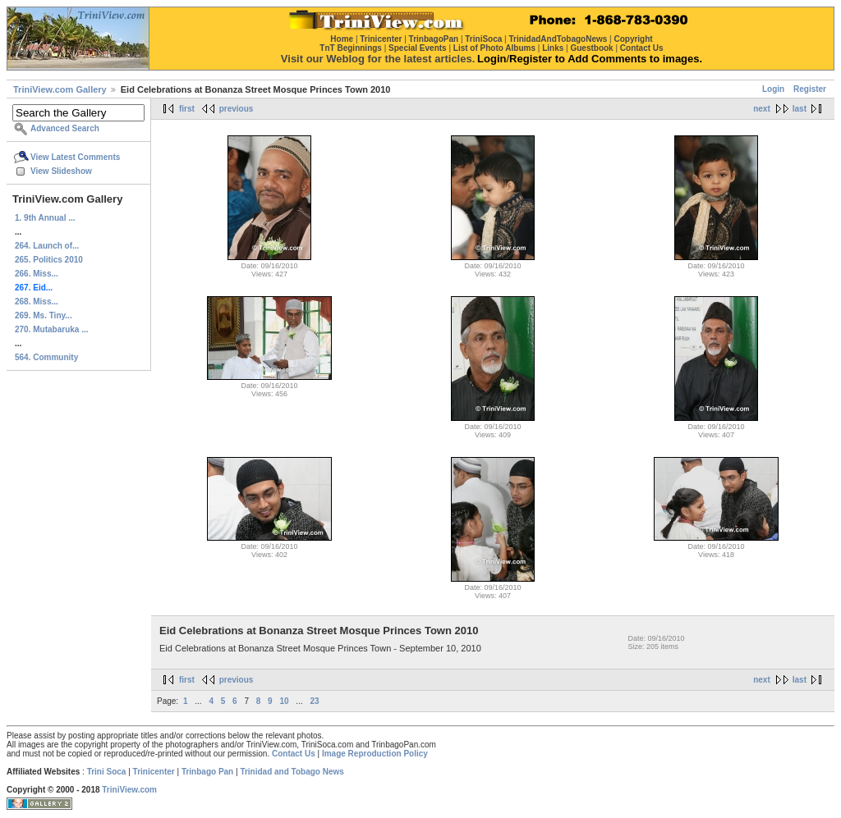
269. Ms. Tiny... (43, 315)
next (761, 108)
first (187, 108)
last (800, 108)
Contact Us (293, 753)
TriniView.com (129, 789)
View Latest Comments (75, 157)
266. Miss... (36, 273)
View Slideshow (61, 171)
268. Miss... (36, 301)
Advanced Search (64, 128)
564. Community (46, 357)
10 (283, 701)
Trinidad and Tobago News (292, 771)
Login (773, 89)
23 (314, 701)
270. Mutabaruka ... (51, 329)
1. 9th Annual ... (45, 217)
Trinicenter (154, 771)
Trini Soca (106, 771)
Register (809, 89)
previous (236, 108)
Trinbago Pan (207, 771)
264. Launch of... (47, 245)
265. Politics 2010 (49, 259)
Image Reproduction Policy (375, 753)
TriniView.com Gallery (60, 89)
